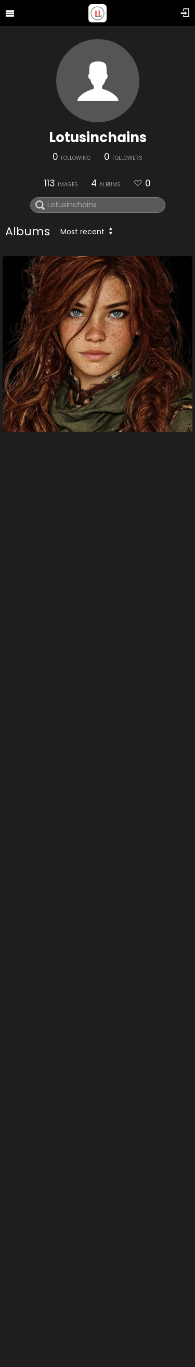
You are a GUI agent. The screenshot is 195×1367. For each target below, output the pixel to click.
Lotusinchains (98, 137)
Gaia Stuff (29, 1337)
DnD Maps (28, 783)
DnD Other (29, 507)
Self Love (26, 1060)
